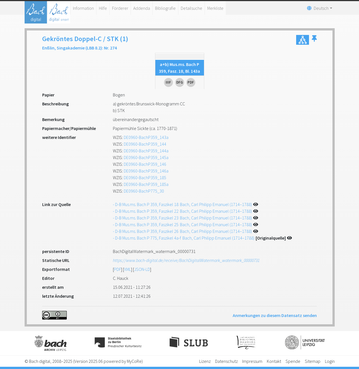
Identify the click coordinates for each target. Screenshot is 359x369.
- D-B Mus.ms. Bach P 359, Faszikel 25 (182, 224)
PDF (117, 269)
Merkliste (215, 8)
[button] (314, 40)
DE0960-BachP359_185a (146, 184)
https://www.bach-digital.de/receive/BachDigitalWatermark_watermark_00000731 (186, 260)
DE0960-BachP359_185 (145, 177)
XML (127, 269)
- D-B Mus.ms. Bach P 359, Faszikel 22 (182, 211)
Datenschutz (226, 361)
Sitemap (312, 361)
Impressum (252, 361)
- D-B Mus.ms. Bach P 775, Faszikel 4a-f (184, 238)
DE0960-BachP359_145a (146, 157)
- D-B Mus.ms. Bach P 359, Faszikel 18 (182, 204)
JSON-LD (142, 269)
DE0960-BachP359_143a (146, 137)
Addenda (141, 8)
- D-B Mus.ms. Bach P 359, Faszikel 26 (182, 231)
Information (83, 8)
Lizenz (205, 361)
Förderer (120, 8)
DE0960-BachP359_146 (145, 164)
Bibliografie (165, 8)
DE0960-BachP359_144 (145, 144)
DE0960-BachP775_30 (144, 191)
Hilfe (103, 8)
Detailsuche (191, 8)
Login (330, 361)
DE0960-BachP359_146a (146, 171)
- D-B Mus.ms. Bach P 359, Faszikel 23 (182, 218)
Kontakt (274, 361)
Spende (293, 361)
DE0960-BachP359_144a (146, 150)
